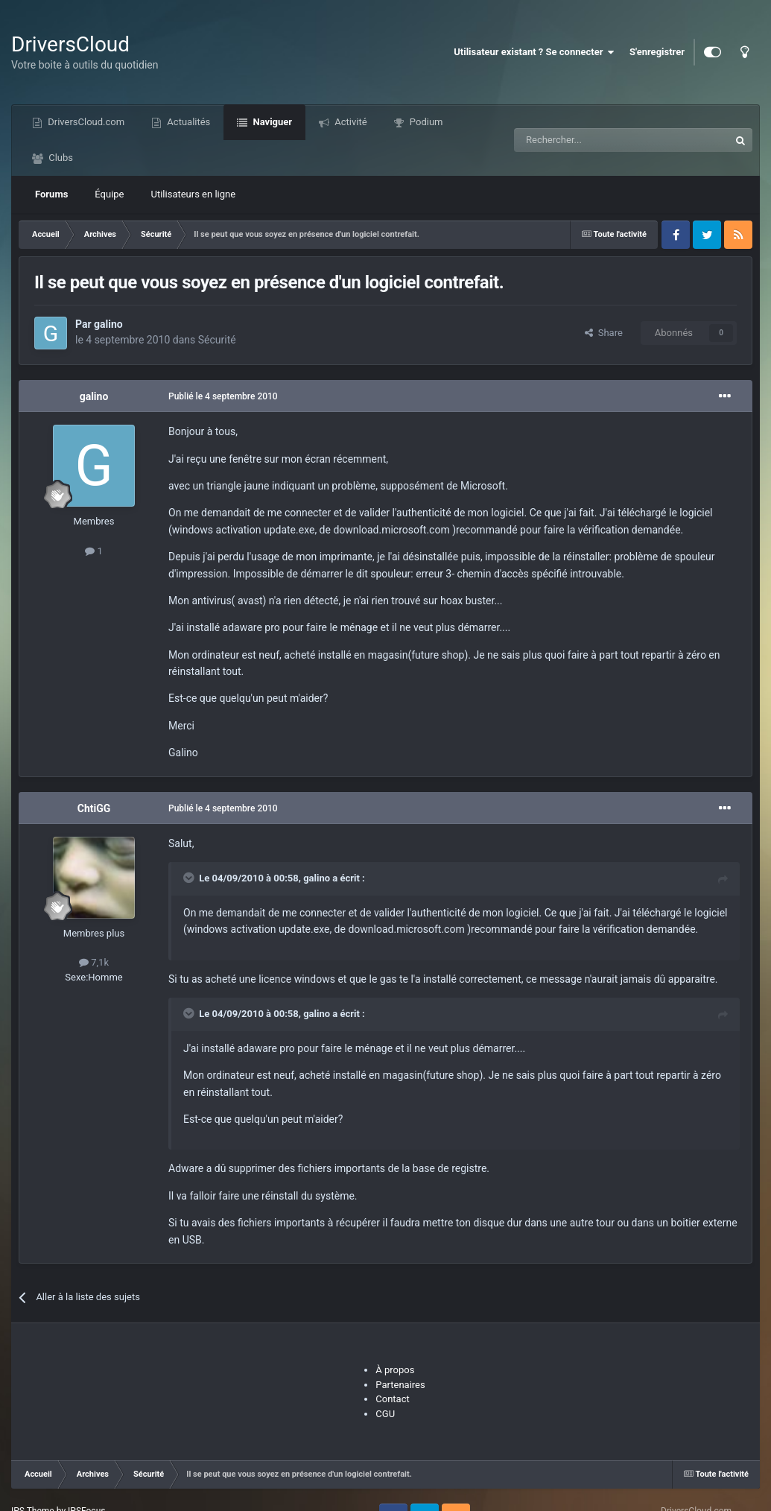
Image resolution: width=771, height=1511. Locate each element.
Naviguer (271, 121)
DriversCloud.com (84, 121)
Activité (349, 121)
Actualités (187, 121)
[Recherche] (590, 140)
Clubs (59, 157)
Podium (425, 121)
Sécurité (217, 340)
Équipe (109, 194)
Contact (392, 1398)
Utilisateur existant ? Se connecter (534, 52)
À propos (394, 1369)
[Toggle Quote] (190, 878)
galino (108, 324)
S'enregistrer (657, 51)
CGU (385, 1413)
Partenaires (400, 1384)
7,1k (94, 962)
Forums (51, 194)
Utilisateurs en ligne (193, 194)
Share (604, 332)
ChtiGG (94, 808)
